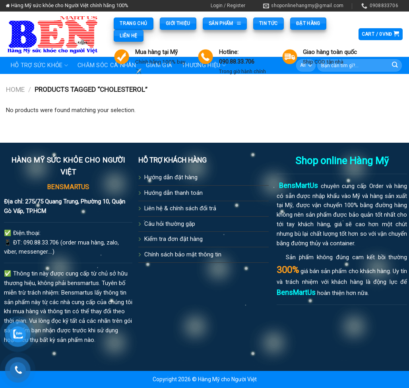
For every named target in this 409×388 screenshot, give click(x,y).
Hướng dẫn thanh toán (173, 192)
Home (15, 89)
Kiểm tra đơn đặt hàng (173, 238)
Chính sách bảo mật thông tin (182, 254)
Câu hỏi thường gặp (169, 223)
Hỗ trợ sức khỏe (39, 65)
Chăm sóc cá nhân (107, 65)
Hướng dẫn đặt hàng (171, 177)
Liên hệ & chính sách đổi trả (180, 208)
